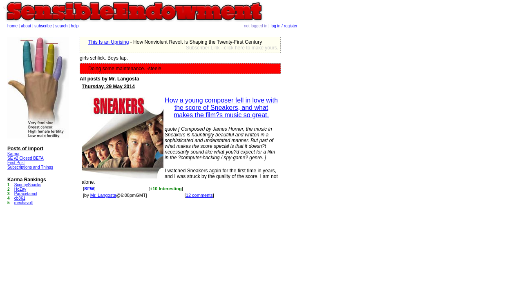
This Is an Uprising (108, 42)
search (61, 26)
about (26, 26)
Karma (13, 153)
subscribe (43, 26)
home (12, 26)
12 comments (199, 195)
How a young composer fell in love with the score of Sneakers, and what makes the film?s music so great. (221, 107)
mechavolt (23, 202)
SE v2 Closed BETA (25, 158)
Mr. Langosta (103, 195)
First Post (16, 162)
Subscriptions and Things (30, 167)
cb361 (19, 198)
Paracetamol (25, 194)
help (75, 26)
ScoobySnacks (27, 185)
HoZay (20, 189)
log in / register (283, 26)
